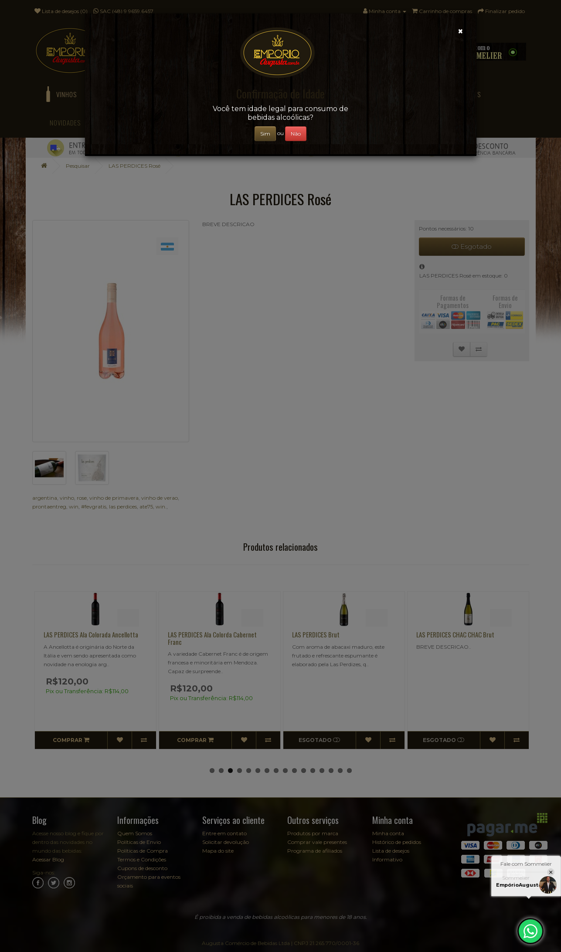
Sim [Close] (265, 133)
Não (296, 133)
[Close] (460, 31)
